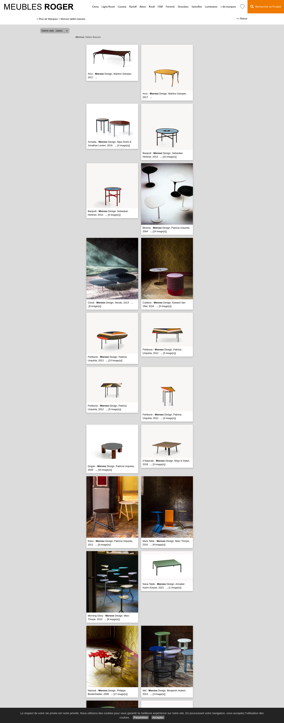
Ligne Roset (108, 6)
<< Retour (241, 18)
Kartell (132, 6)
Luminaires (211, 6)
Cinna (95, 6)
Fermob (170, 6)
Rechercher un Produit (265, 6)
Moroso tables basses (73, 19)
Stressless (183, 6)
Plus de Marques (48, 19)
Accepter (158, 717)
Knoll (152, 6)
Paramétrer (140, 717)
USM (160, 6)
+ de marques (228, 6)
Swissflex (197, 6)
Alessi (142, 6)
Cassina (122, 6)
